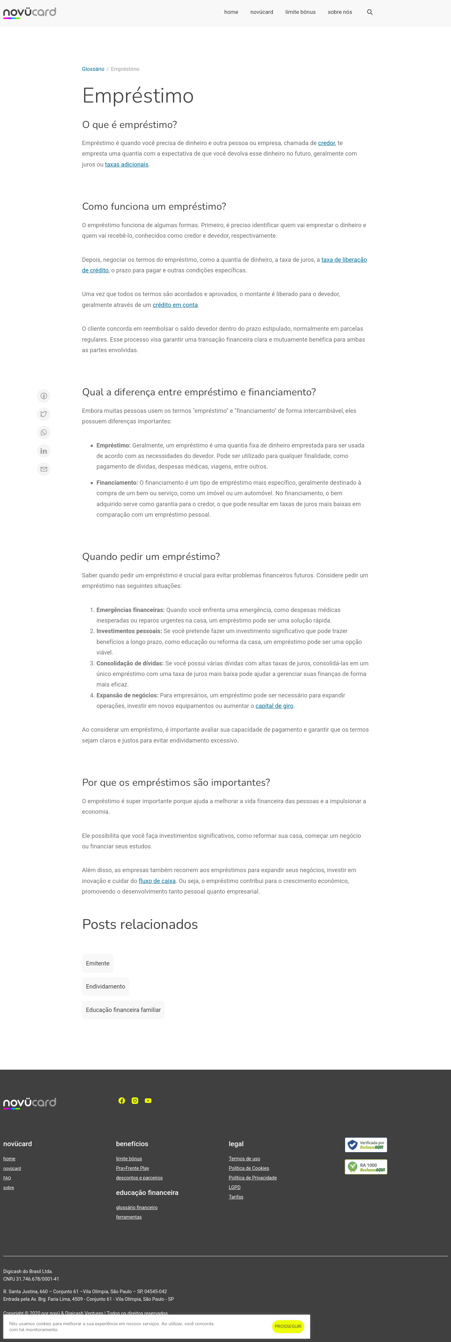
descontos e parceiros (139, 1178)
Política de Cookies (249, 1168)
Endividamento (105, 986)
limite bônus (300, 12)
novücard (261, 12)
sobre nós (340, 12)
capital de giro (275, 705)
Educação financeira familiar (123, 1009)
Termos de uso (244, 1159)
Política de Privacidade (253, 1178)
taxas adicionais (126, 164)
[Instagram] (137, 1100)
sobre (8, 1187)
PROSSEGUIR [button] (288, 1326)
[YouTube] (150, 1100)
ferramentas (129, 1217)
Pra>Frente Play (132, 1168)
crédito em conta (175, 304)
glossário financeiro (137, 1207)
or (332, 142)
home (231, 12)
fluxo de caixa (157, 880)
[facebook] (123, 1100)
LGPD (235, 1187)
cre (322, 142)
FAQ (7, 1177)
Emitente (98, 963)
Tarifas (236, 1197)
